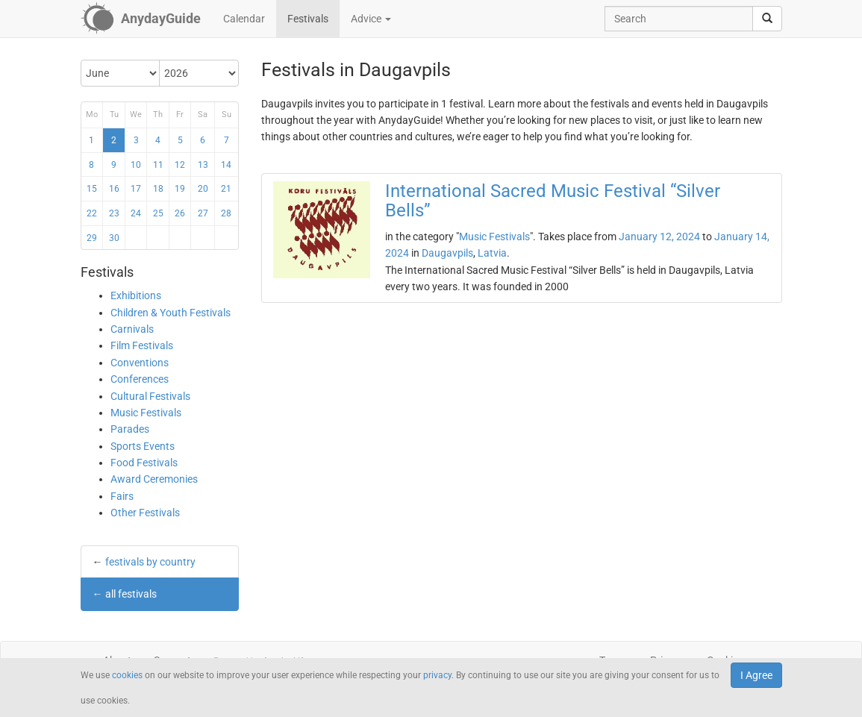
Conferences (139, 379)
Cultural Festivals (150, 396)
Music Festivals (145, 413)
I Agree (756, 675)
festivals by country (150, 562)
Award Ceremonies (154, 479)
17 (136, 189)
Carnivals (132, 329)
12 (180, 165)
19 (180, 189)
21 (226, 189)
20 (203, 189)
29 (92, 238)
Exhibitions (135, 295)
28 (226, 213)
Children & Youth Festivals (170, 313)
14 (226, 165)
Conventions (139, 363)
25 (158, 213)
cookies (127, 675)
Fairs (122, 496)
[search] (767, 18)
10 (136, 165)
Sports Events (142, 446)
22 (92, 213)
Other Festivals (145, 513)
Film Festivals (141, 345)
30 (114, 238)
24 (136, 213)
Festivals (307, 19)
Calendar (244, 19)
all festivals (131, 594)
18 (158, 189)
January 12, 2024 (659, 236)
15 (92, 189)
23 (114, 213)
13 (203, 165)
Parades (129, 429)
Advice (371, 19)
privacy (437, 675)
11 (158, 165)
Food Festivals (144, 463)
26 (180, 213)
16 (114, 189)
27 (203, 213)
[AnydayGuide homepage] (140, 18)
